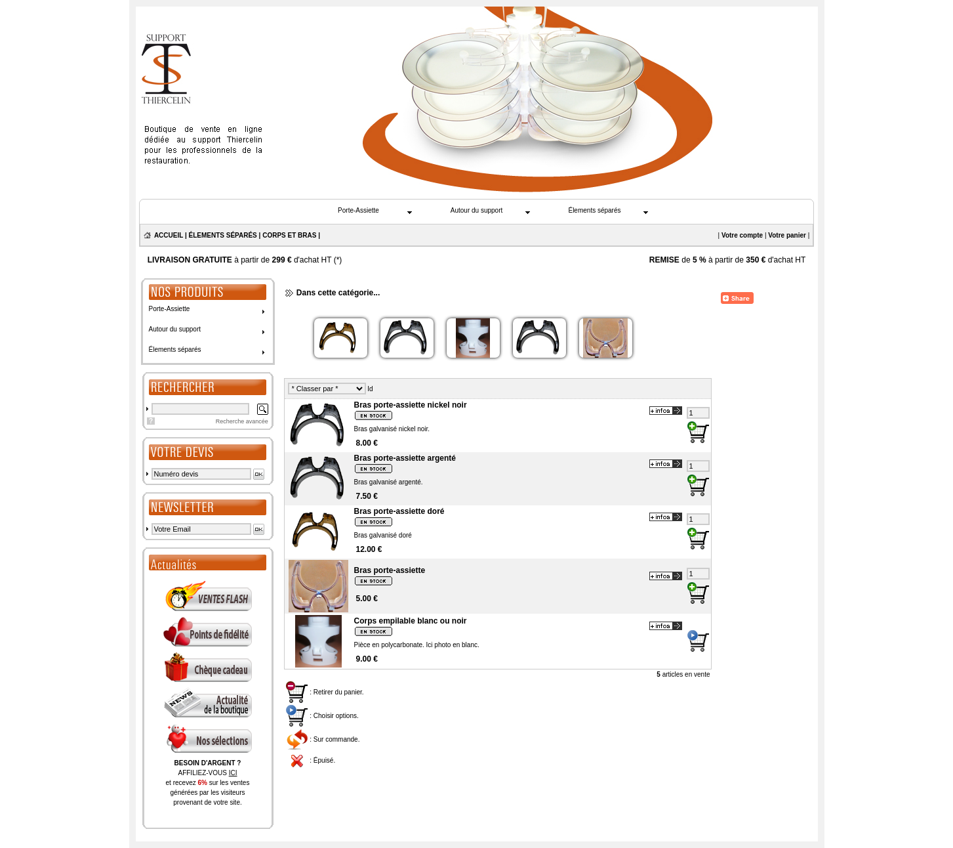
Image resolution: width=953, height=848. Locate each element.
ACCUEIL (168, 235)
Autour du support (477, 210)
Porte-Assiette (358, 210)
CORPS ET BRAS (289, 235)
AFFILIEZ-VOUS (207, 772)
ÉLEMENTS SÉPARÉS (223, 235)
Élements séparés (594, 210)
